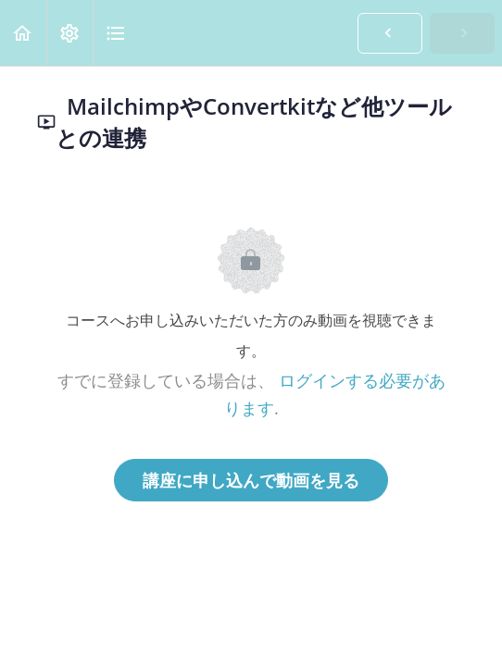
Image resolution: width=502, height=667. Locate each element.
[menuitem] (69, 33)
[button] (23, 33)
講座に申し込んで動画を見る (251, 480)
